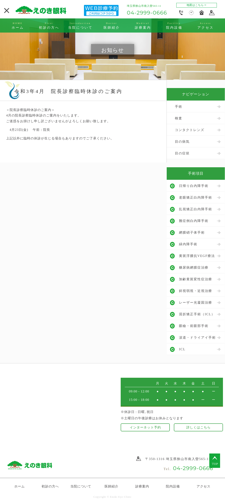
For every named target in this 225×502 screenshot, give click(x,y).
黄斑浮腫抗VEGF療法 (197, 256)
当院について (80, 486)
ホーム (19, 486)
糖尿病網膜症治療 (193, 267)
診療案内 (142, 486)
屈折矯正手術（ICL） (197, 314)
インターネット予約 (145, 427)
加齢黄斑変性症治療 (195, 279)
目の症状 (182, 153)
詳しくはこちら (198, 427)
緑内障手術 (188, 244)
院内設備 (173, 486)
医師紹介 (111, 486)
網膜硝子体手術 (192, 232)
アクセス (203, 486)
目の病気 (182, 141)
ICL (182, 349)
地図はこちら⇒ (197, 5)
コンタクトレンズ (189, 130)
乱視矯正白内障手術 (195, 209)
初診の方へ (50, 486)
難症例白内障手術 (193, 221)
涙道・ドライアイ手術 (197, 337)
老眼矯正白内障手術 (195, 197)
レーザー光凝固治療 (195, 302)
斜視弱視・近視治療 (195, 291)
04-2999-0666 (147, 12)
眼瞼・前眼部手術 (193, 326)
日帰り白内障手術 (193, 186)
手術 (178, 106)
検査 (178, 118)
